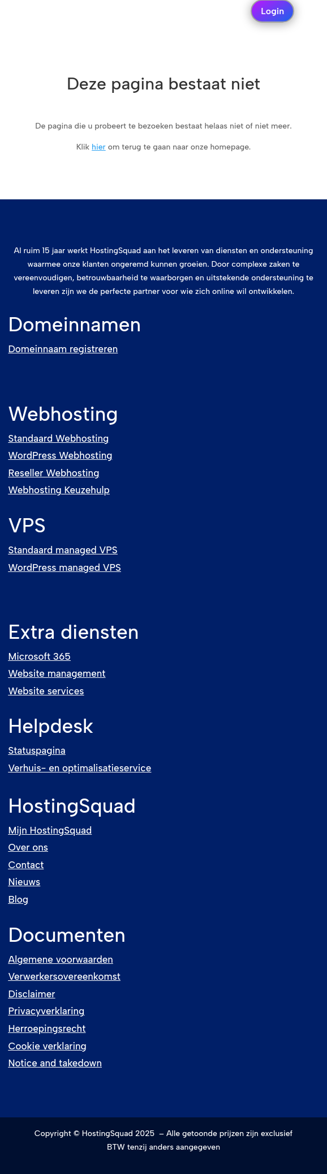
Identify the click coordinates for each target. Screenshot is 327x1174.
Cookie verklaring (47, 1046)
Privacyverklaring (46, 1011)
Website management (56, 673)
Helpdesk (50, 726)
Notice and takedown (54, 1063)
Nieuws (24, 881)
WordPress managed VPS (64, 567)
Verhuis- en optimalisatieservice (79, 768)
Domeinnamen (74, 324)
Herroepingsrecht (46, 1028)
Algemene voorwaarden (60, 959)
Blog (18, 899)
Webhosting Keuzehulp (58, 490)
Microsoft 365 (39, 656)
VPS (26, 525)
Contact (26, 864)
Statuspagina (36, 750)
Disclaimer (31, 994)
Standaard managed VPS (62, 550)
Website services (46, 691)
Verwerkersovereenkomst (64, 976)
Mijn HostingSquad (50, 830)
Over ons (28, 847)
